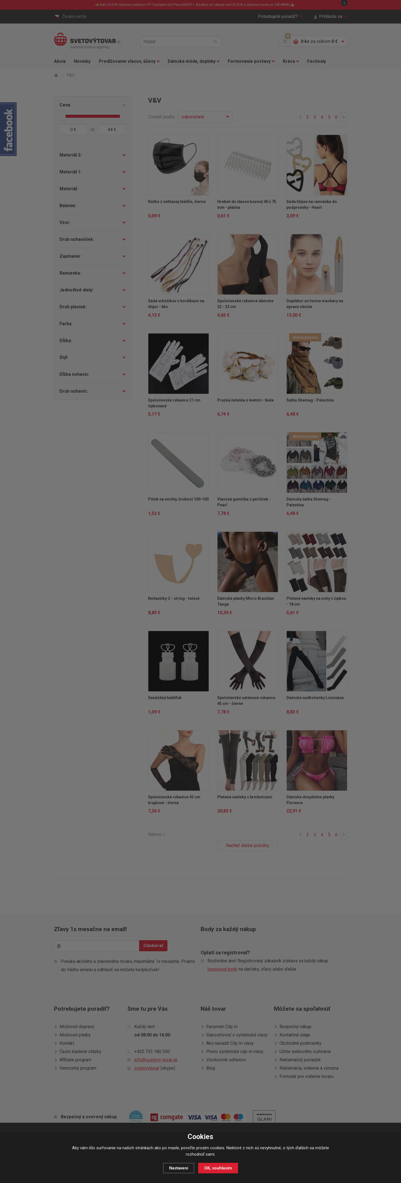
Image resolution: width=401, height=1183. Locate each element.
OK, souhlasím (218, 1168)
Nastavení (178, 1168)
